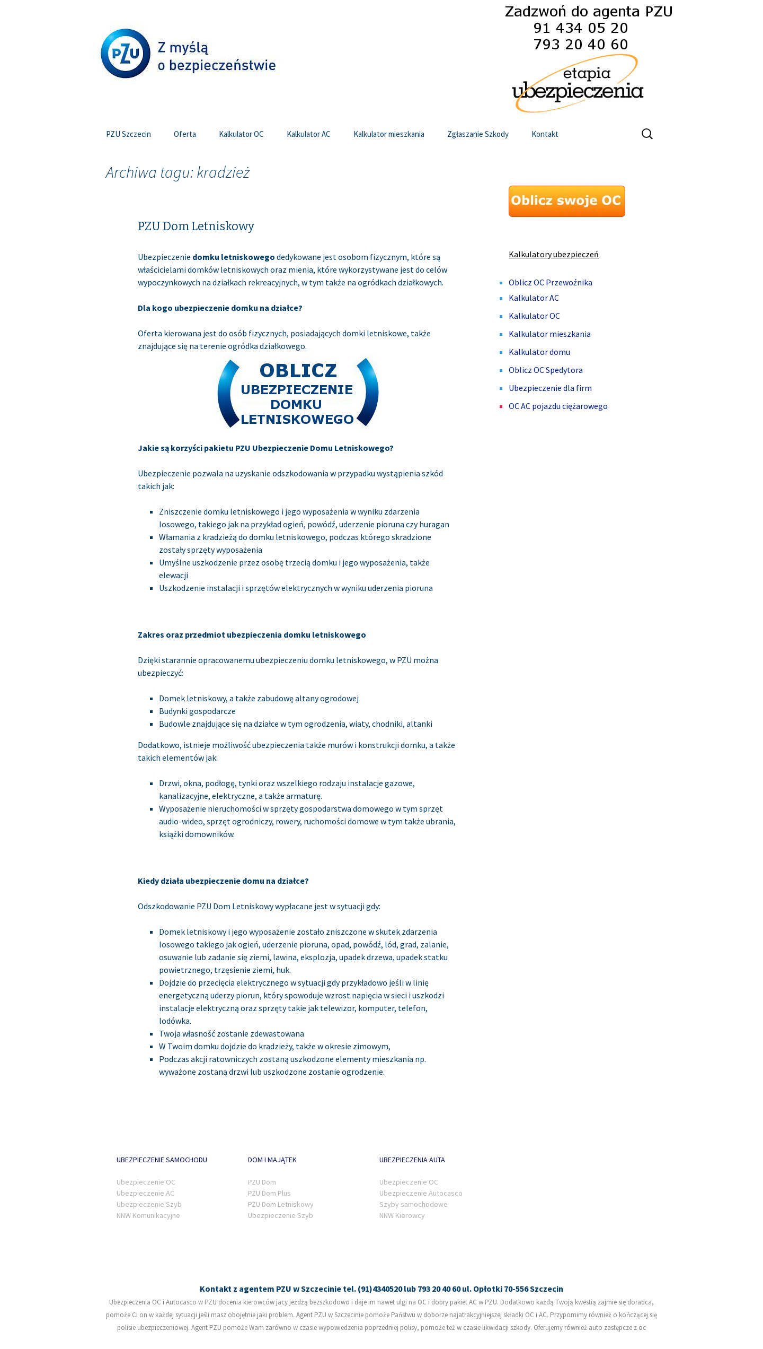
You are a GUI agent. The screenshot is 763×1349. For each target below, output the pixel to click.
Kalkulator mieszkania (388, 134)
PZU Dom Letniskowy (196, 226)
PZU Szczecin (128, 134)
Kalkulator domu (539, 351)
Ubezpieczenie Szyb (149, 1204)
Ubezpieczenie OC (146, 1182)
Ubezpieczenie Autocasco (421, 1193)
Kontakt (544, 134)
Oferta (185, 134)
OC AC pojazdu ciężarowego (558, 406)
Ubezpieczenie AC (145, 1193)
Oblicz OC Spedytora (546, 369)
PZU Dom (262, 1182)
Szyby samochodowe (413, 1204)
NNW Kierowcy (402, 1215)
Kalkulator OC (241, 134)
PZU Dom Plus (269, 1193)
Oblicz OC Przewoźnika (550, 282)
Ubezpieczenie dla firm (550, 387)
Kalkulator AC (309, 134)
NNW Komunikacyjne (148, 1215)
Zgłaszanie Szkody (478, 134)
